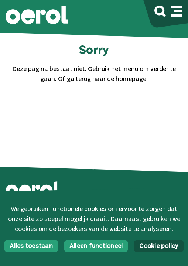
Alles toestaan (31, 246)
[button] (37, 16)
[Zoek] (160, 12)
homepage (131, 79)
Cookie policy (158, 246)
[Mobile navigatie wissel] (176, 10)
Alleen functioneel (96, 246)
